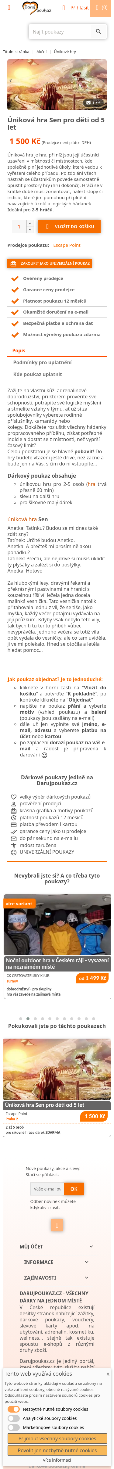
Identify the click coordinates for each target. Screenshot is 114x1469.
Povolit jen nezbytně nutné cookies (57, 1450)
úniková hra (22, 519)
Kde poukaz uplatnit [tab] (37, 374)
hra (91, 484)
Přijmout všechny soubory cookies (57, 1438)
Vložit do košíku (69, 227)
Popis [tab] (18, 350)
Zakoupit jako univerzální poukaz (50, 263)
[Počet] (19, 226)
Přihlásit (76, 7)
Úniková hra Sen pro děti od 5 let (44, 1104)
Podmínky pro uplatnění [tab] (42, 362)
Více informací (57, 1460)
